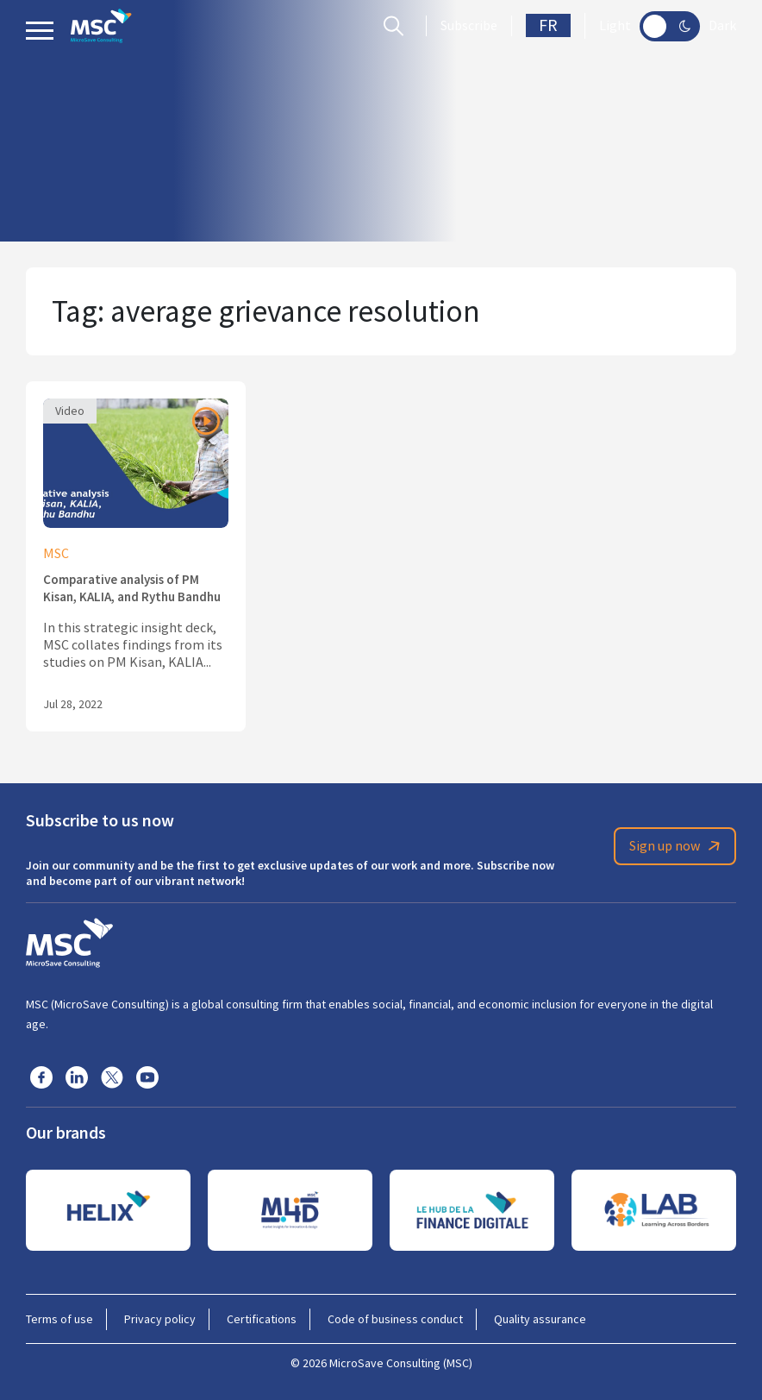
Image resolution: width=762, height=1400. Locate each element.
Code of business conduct (395, 1319)
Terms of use (59, 1319)
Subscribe (468, 26)
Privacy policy (160, 1319)
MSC (56, 553)
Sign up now (677, 846)
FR (548, 25)
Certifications (262, 1319)
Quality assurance (540, 1319)
